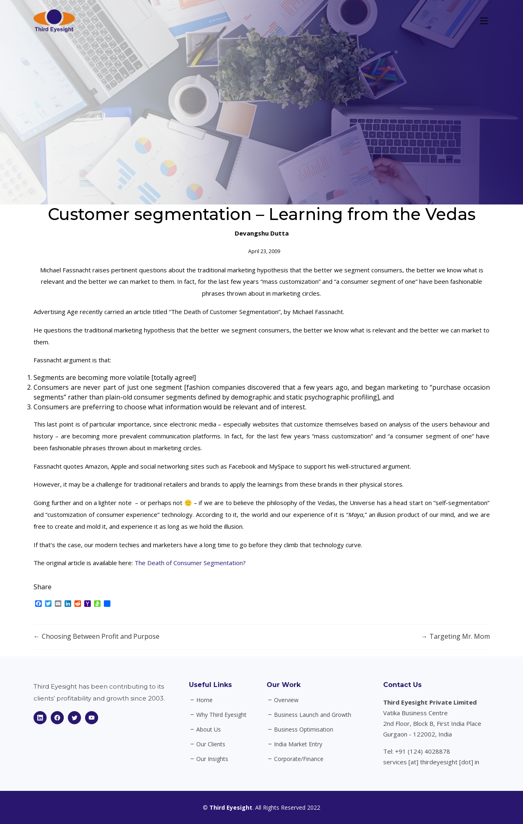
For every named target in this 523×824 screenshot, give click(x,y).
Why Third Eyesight (221, 715)
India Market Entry (298, 744)
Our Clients (210, 744)
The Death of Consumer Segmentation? (190, 563)
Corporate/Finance (298, 759)
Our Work (284, 685)
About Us (208, 729)
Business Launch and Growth (312, 715)
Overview (286, 700)
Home (204, 700)
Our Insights (212, 759)
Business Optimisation (303, 729)
